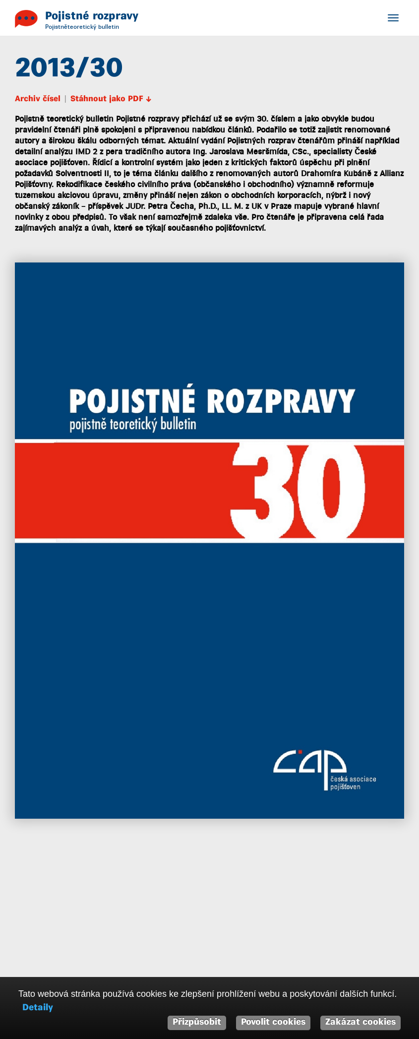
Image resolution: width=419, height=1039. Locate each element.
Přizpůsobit (197, 1022)
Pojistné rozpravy (91, 16)
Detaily (37, 1008)
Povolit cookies (273, 1022)
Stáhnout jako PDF (110, 100)
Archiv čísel (37, 100)
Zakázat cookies (360, 1022)
